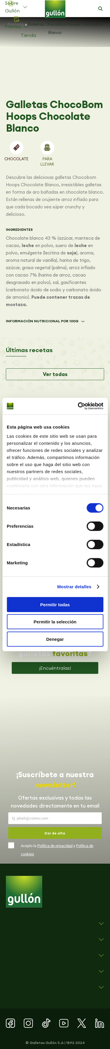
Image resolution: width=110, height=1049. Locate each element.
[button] (100, 9)
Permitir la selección (55, 621)
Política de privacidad (54, 846)
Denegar (55, 638)
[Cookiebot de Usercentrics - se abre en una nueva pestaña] (78, 406)
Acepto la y (57, 850)
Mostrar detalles (74, 586)
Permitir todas (55, 604)
